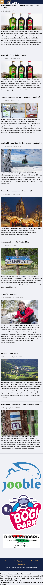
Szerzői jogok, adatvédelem (21, 561)
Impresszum (8, 561)
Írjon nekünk (21, 564)
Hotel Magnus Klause (25, 276)
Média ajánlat (34, 561)
